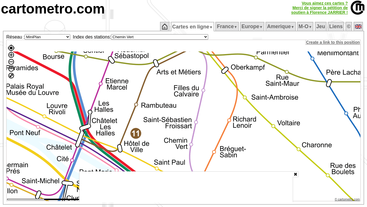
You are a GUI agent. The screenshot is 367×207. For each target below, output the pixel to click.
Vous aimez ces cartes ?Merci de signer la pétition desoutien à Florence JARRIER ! (319, 8)
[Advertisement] (186, 187)
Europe (252, 26)
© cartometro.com (347, 200)
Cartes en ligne (193, 27)
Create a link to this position (333, 42)
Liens (336, 26)
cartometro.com (53, 8)
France (227, 26)
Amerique (281, 26)
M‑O (306, 26)
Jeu (321, 26)
